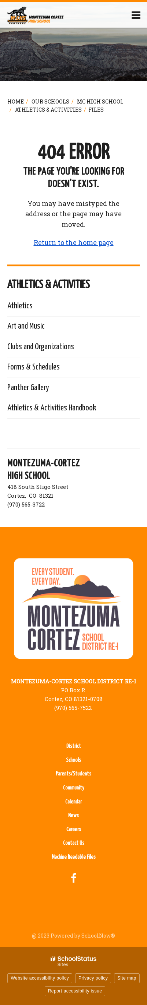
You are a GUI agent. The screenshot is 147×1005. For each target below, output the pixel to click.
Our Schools (50, 101)
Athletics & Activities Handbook (51, 408)
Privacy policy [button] (93, 978)
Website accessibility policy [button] (40, 978)
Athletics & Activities (48, 109)
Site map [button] (126, 978)
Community (73, 788)
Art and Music (26, 326)
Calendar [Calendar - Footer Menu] (73, 802)
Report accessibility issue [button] (75, 991)
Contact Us (73, 843)
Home (15, 101)
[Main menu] (136, 15)
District (73, 746)
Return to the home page (74, 242)
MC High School (100, 101)
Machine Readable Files (74, 857)
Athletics (20, 306)
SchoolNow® (98, 935)
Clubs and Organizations (40, 347)
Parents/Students (73, 774)
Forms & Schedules (33, 367)
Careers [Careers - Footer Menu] (73, 829)
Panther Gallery (28, 388)
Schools (73, 760)
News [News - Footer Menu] (73, 815)
